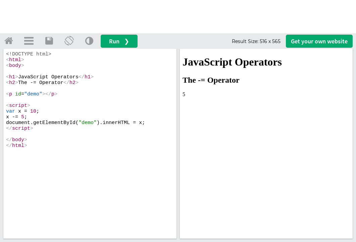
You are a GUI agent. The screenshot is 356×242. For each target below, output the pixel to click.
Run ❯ (119, 41)
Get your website (319, 41)
